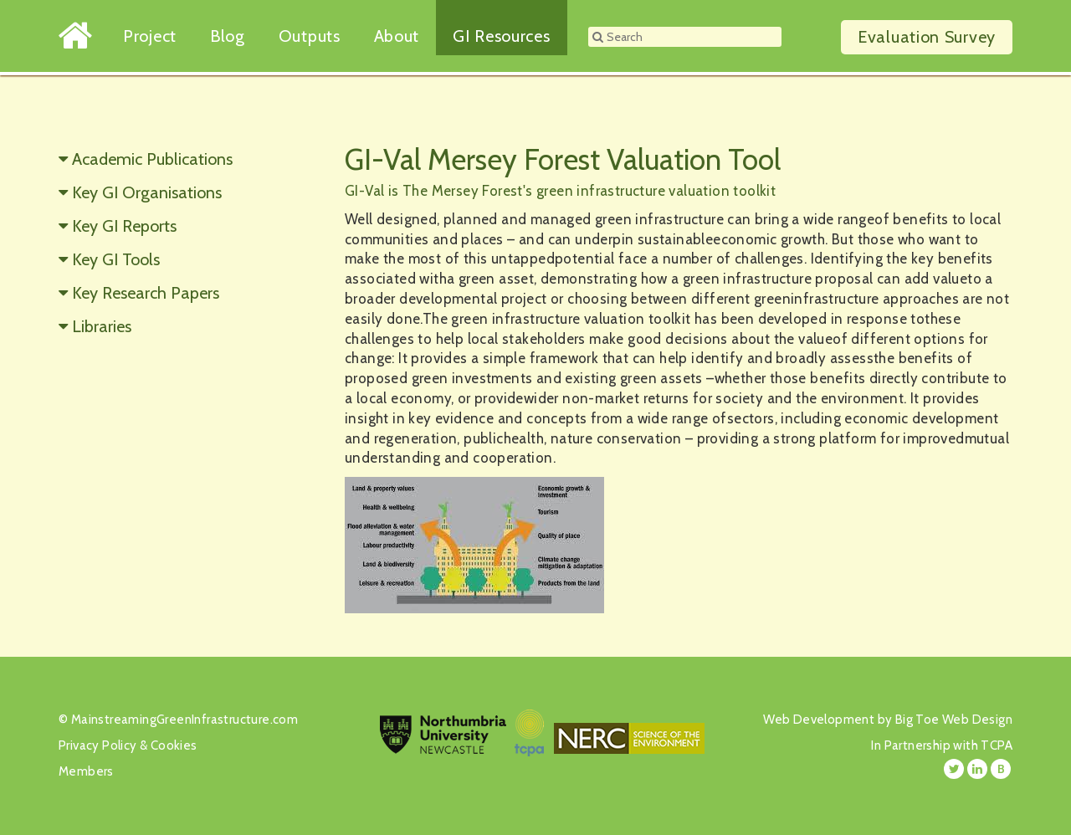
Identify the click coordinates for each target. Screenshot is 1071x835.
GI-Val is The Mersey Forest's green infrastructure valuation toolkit (560, 190)
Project (150, 36)
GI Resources (501, 36)
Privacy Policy (98, 745)
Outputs (310, 36)
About (397, 36)
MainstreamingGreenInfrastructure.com (184, 719)
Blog (227, 36)
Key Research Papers (145, 293)
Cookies (174, 745)
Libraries (101, 326)
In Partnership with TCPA (941, 745)
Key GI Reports (124, 226)
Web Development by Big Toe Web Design (887, 719)
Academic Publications (152, 159)
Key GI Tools (116, 259)
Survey (927, 37)
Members (86, 771)
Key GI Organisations (147, 192)
